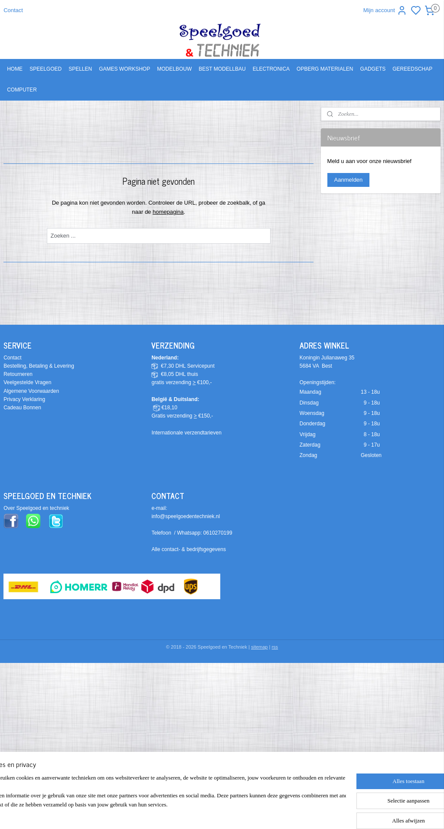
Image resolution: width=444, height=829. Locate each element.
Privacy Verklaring (24, 399)
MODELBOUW (174, 69)
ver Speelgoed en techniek (38, 508)
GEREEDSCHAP (412, 69)
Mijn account (385, 10)
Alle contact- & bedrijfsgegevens (188, 549)
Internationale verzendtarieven (186, 433)
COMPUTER (22, 90)
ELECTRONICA (271, 69)
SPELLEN (80, 69)
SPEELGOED (45, 69)
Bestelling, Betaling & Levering (38, 366)
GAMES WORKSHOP (124, 69)
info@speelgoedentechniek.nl (185, 516)
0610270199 (217, 533)
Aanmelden (348, 179)
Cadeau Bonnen (22, 408)
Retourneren (18, 374)
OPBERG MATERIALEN (325, 69)
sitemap (259, 646)
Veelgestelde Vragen (27, 382)
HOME (15, 69)
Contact (13, 10)
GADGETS (373, 69)
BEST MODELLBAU (222, 69)
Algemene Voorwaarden (31, 391)
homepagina (168, 211)
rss (274, 646)
